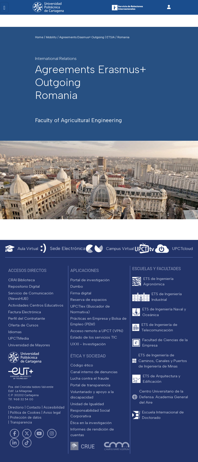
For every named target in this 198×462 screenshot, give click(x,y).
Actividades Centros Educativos (35, 305)
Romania (123, 37)
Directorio (16, 407)
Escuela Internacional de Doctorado (163, 415)
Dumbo (76, 286)
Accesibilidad (54, 407)
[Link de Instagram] (52, 433)
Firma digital (80, 293)
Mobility (51, 37)
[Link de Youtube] (39, 433)
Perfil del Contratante (26, 318)
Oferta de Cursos (23, 325)
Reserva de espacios (88, 299)
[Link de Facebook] (14, 433)
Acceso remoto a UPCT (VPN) (96, 330)
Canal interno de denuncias (94, 372)
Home (39, 37)
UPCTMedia (18, 338)
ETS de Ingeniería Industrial (167, 297)
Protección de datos (26, 417)
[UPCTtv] (144, 248)
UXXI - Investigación (88, 344)
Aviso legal (52, 412)
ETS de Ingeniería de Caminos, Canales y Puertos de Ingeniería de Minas (162, 361)
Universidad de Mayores (29, 345)
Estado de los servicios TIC (93, 337)
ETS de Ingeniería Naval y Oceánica (164, 312)
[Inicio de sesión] (169, 7)
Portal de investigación (90, 280)
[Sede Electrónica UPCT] (61, 248)
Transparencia (21, 422)
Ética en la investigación (91, 422)
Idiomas (15, 332)
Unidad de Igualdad (87, 404)
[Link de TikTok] (27, 443)
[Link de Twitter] (27, 433)
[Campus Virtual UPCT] (110, 249)
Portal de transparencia (90, 385)
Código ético (81, 365)
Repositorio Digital (24, 286)
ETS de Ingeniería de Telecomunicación (159, 327)
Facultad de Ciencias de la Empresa (165, 343)
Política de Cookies (25, 412)
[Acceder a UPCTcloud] (174, 248)
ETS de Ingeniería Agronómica (158, 281)
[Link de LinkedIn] (14, 443)
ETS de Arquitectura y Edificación (161, 379)
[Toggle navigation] (4, 7)
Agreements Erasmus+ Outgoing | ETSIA (87, 37)
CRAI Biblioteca (21, 280)
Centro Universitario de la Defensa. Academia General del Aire (163, 397)
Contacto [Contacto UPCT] (34, 407)
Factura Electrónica (24, 312)
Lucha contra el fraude (89, 378)
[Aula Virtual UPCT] (21, 248)
